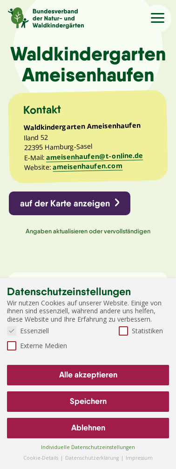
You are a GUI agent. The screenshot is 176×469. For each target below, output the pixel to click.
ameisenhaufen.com (87, 166)
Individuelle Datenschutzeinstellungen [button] (88, 447)
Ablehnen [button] (88, 428)
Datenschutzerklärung (92, 458)
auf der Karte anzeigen (65, 203)
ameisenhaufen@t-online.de (94, 156)
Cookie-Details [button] (41, 458)
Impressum (139, 458)
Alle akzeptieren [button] (88, 375)
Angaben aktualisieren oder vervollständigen (88, 231)
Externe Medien (37, 345)
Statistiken (141, 330)
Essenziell (28, 330)
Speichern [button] (88, 401)
